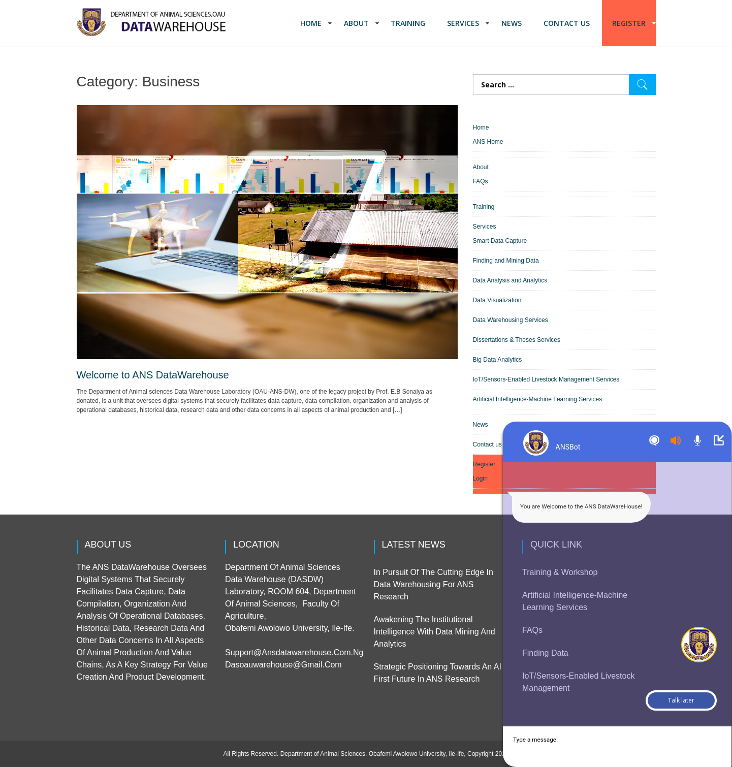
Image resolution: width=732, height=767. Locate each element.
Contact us (567, 23)
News (511, 23)
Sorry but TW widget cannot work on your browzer (605, 422)
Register (629, 23)
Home (311, 23)
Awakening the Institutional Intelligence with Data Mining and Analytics (434, 631)
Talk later (681, 700)
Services (463, 23)
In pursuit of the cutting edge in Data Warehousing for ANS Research (433, 584)
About (356, 23)
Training (408, 23)
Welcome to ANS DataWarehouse (153, 374)
